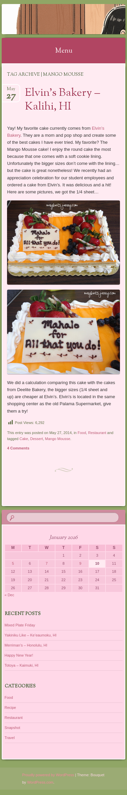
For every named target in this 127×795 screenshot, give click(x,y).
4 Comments (18, 448)
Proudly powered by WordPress (48, 775)
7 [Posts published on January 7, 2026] (47, 563)
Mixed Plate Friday (20, 625)
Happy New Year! (19, 655)
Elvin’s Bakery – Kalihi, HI (62, 100)
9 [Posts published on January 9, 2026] (80, 563)
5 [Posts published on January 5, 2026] (13, 563)
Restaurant (97, 433)
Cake (23, 439)
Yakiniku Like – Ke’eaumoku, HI (31, 635)
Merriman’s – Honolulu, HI (26, 645)
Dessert (36, 439)
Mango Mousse (57, 439)
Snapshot (12, 728)
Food (82, 433)
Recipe (10, 708)
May (11, 91)
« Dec (9, 595)
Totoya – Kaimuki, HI (22, 665)
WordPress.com (40, 782)
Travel (10, 738)
